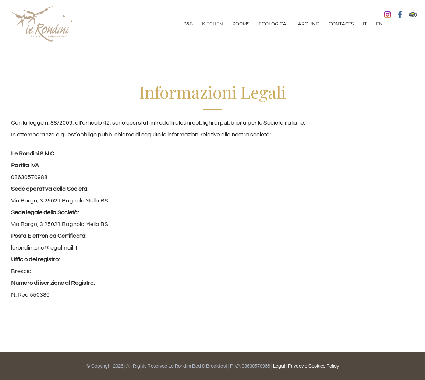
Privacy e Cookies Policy (313, 366)
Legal (279, 366)
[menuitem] (188, 23)
